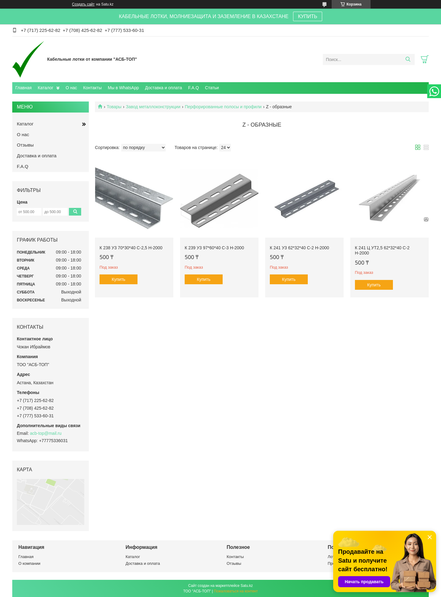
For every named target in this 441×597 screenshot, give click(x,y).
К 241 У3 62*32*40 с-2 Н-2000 (299, 247)
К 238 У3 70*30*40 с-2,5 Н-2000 (131, 247)
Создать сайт (83, 4)
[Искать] (408, 59)
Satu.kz (246, 586)
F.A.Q (193, 87)
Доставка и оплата (163, 87)
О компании (29, 563)
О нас (71, 87)
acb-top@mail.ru (46, 433)
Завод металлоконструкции (153, 106)
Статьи (212, 87)
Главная (23, 87)
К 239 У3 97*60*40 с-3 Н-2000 (214, 247)
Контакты (92, 87)
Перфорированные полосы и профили (223, 106)
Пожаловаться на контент (236, 591)
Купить (118, 279)
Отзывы (25, 144)
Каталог (45, 87)
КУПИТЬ (307, 16)
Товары (114, 106)
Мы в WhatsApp (123, 87)
